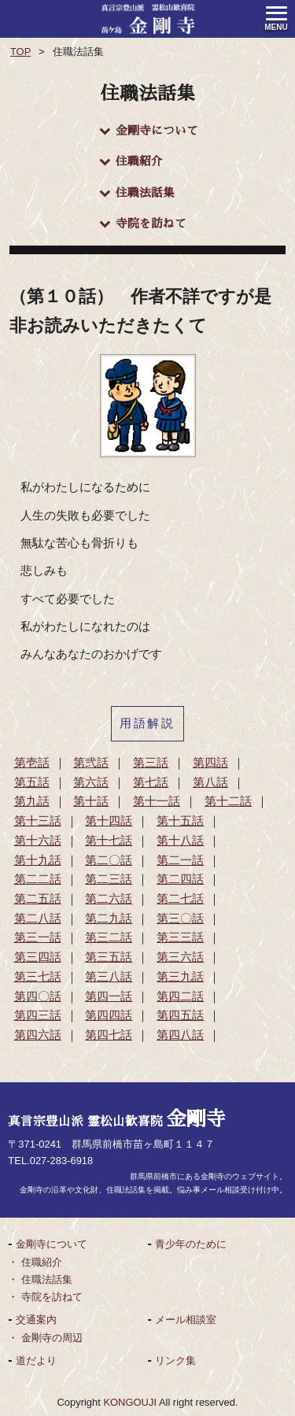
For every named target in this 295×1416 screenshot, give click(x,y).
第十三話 (37, 821)
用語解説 (148, 723)
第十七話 (108, 840)
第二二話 (37, 879)
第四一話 (108, 996)
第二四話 (180, 879)
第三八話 (108, 976)
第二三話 (108, 879)
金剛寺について (148, 131)
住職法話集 (137, 193)
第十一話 (156, 801)
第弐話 (91, 762)
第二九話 (108, 918)
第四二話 (180, 996)
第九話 (32, 801)
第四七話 (108, 1035)
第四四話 (108, 1015)
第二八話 (37, 918)
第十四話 (108, 821)
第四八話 (180, 1035)
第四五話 (180, 1015)
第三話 (150, 762)
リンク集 (175, 1360)
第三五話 (108, 957)
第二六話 (108, 899)
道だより (36, 1360)
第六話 (91, 782)
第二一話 (180, 860)
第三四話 (37, 957)
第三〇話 (180, 918)
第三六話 (180, 957)
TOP (20, 51)
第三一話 (37, 937)
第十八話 (180, 840)
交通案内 (36, 1319)
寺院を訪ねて (142, 224)
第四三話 (37, 1015)
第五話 (32, 782)
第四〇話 (37, 996)
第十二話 (228, 801)
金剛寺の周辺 (52, 1338)
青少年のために (191, 1244)
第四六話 (37, 1035)
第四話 (210, 762)
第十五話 (180, 821)
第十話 (91, 801)
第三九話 (180, 976)
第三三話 (180, 937)
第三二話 (108, 937)
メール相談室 (185, 1319)
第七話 (150, 782)
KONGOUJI (130, 1402)
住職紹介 (131, 162)
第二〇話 (108, 860)
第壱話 (32, 762)
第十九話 (37, 860)
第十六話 (37, 840)
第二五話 (37, 899)
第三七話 (37, 976)
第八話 (210, 782)
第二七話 (180, 899)
